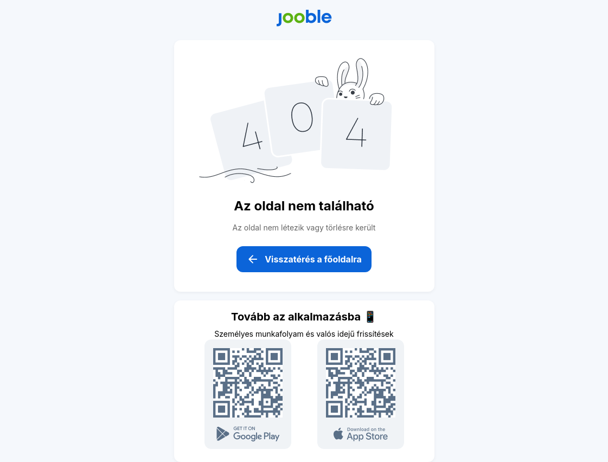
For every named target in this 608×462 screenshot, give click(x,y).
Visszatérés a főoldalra (304, 259)
